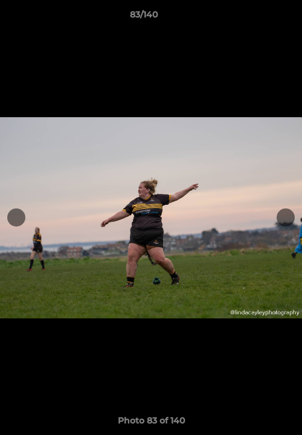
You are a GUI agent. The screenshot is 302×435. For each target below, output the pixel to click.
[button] (258, 17)
